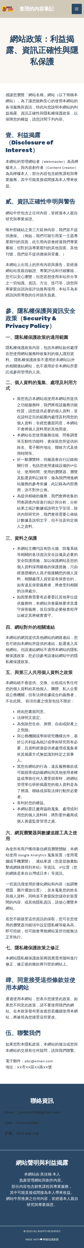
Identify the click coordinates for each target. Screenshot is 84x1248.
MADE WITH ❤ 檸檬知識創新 (42, 1239)
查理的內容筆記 (36, 9)
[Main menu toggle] (77, 9)
